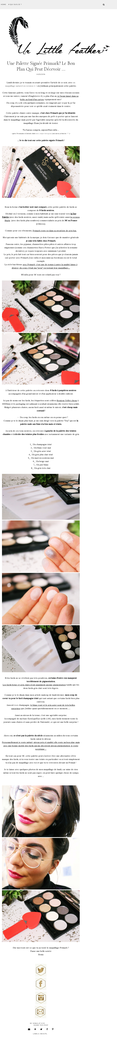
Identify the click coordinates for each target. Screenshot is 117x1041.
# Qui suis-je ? (15, 4)
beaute (43, 1034)
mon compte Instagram (44, 133)
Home (3, 4)
